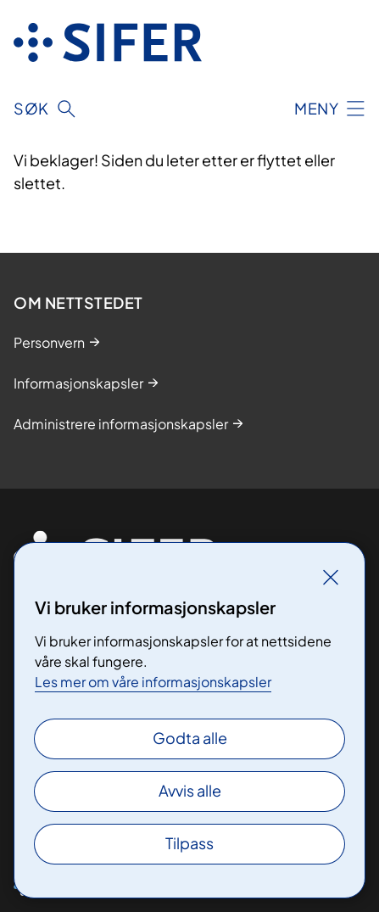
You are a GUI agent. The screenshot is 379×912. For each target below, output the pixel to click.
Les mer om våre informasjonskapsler (153, 682)
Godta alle (190, 737)
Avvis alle (190, 790)
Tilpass (189, 843)
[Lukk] (330, 576)
